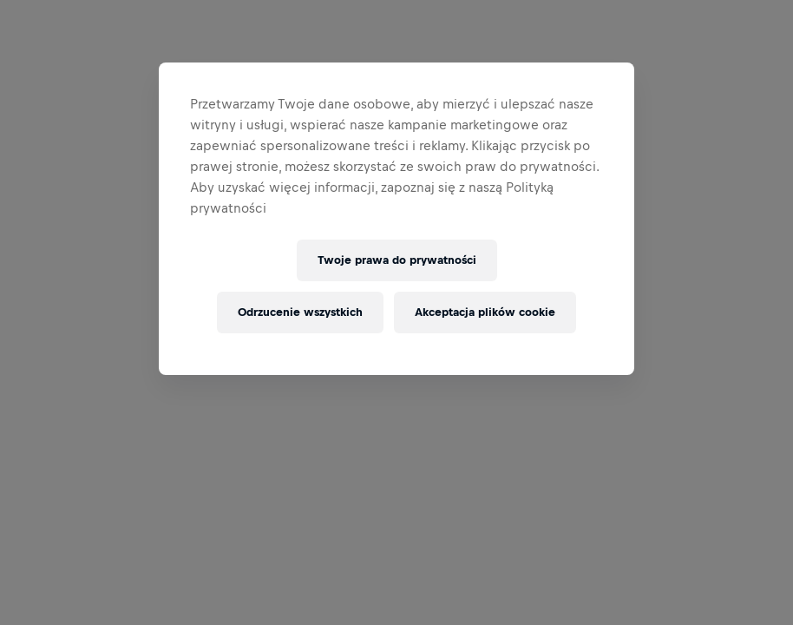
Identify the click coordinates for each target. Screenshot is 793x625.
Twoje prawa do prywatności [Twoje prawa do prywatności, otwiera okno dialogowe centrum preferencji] (397, 259)
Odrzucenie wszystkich (300, 312)
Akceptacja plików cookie (485, 312)
